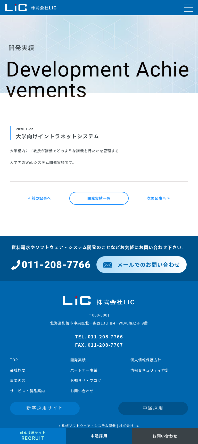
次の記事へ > (158, 198)
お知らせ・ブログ (85, 380)
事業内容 (18, 380)
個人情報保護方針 (146, 359)
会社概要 (18, 370)
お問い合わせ (82, 390)
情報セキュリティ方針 (149, 370)
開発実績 (78, 359)
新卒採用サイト (45, 407)
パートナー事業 (83, 370)
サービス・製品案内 (27, 390)
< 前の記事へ (39, 198)
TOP (14, 359)
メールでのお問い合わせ (141, 264)
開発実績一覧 (99, 198)
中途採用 (153, 407)
